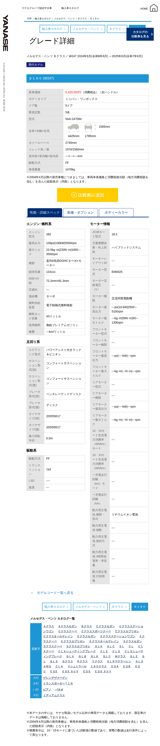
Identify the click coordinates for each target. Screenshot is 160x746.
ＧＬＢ (82, 656)
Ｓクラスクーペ (52, 646)
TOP (29, 18)
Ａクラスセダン (67, 626)
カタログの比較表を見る (140, 34)
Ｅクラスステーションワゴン (117, 636)
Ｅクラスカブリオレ (73, 641)
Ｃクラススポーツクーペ (96, 631)
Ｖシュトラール (77, 666)
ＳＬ (121, 646)
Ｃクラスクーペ (67, 631)
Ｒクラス (82, 661)
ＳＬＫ (99, 646)
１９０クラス (98, 666)
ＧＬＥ (134, 656)
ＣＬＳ (116, 651)
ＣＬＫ (59, 666)
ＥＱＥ (54, 671)
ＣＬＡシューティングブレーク (77, 651)
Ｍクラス (120, 656)
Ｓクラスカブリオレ (78, 646)
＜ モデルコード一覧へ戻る (52, 593)
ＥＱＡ (115, 666)
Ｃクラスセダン (105, 626)
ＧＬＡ (70, 656)
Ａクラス (48, 626)
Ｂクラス (82, 18)
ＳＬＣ (111, 646)
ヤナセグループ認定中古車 (37, 8)
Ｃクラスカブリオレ (127, 631)
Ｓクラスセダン (132, 641)
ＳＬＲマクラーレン (119, 661)
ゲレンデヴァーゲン (55, 677)
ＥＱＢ (127, 666)
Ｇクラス (67, 661)
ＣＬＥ (104, 651)
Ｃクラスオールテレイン (58, 636)
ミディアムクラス (54, 695)
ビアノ (47, 689)
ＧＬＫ (94, 656)
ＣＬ (131, 646)
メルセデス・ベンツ (64, 18)
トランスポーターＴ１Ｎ (58, 683)
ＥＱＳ (87, 671)
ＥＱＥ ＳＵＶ (70, 671)
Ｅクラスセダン (86, 636)
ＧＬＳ (54, 661)
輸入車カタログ (70, 8)
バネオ (59, 689)
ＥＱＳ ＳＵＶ (103, 671)
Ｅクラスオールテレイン (104, 641)
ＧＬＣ (107, 656)
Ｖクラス (97, 661)
